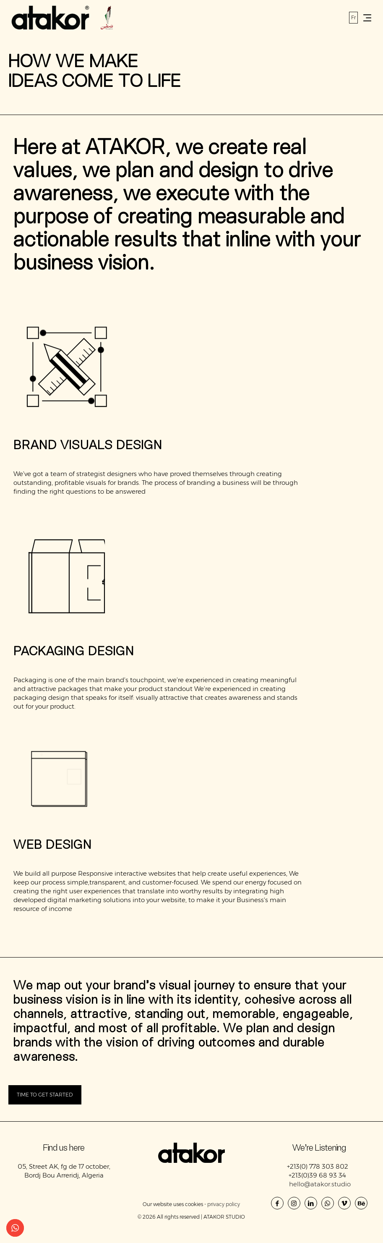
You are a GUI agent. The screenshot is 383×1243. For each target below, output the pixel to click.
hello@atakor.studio (320, 1184)
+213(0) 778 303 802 (318, 1166)
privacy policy (223, 1204)
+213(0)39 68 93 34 (318, 1175)
